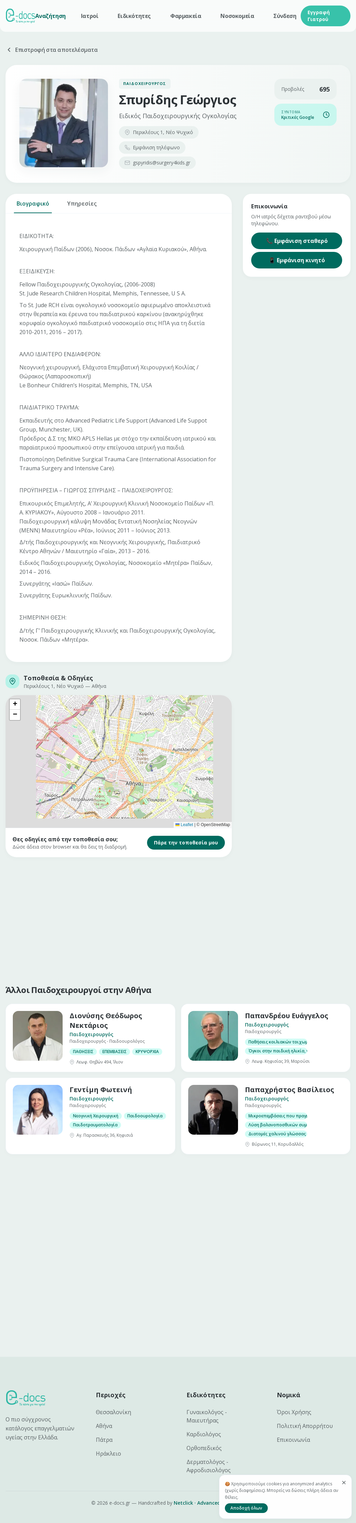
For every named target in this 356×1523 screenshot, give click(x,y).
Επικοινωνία (293, 1440)
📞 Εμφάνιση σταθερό (297, 241)
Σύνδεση (284, 16)
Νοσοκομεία (237, 16)
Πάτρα (104, 1440)
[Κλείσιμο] (344, 1482)
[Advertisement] (178, 919)
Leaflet (184, 824)
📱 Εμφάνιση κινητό (296, 260)
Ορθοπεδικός (204, 1448)
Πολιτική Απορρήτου (305, 1426)
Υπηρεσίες (81, 206)
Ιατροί (90, 16)
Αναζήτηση (50, 16)
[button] (15, 704)
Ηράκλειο (108, 1453)
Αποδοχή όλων (246, 1508)
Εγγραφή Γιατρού (319, 15)
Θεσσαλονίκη (113, 1412)
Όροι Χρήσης (294, 1412)
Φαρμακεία (185, 16)
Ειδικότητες (134, 16)
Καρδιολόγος (203, 1434)
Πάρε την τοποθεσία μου (186, 842)
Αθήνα (104, 1426)
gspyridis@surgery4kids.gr (157, 162)
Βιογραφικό (33, 206)
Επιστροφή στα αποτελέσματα (52, 50)
